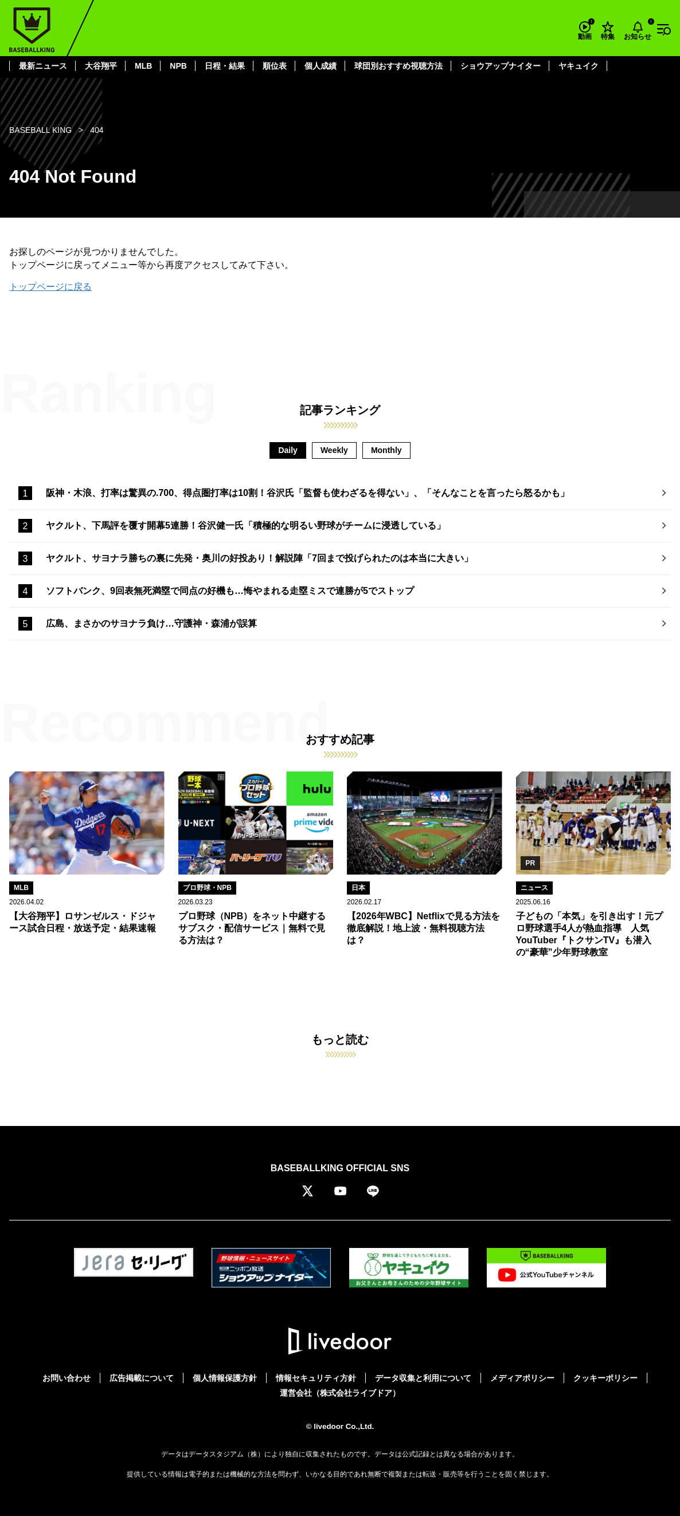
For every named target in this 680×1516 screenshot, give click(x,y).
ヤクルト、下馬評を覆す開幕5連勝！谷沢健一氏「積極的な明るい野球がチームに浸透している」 (245, 525)
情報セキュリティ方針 (316, 1378)
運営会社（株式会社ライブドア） (340, 1392)
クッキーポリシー (605, 1378)
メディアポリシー (522, 1378)
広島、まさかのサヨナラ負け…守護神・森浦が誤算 (151, 623)
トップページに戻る (50, 287)
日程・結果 (225, 65)
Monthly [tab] (386, 450)
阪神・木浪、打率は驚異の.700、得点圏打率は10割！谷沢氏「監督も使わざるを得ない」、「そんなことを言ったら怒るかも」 (307, 493)
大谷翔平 (101, 65)
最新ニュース (43, 65)
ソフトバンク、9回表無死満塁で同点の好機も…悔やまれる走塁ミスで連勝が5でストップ (230, 591)
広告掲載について (142, 1378)
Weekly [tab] (334, 450)
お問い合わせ (66, 1378)
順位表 (275, 65)
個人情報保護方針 (225, 1378)
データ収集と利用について (423, 1378)
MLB (143, 65)
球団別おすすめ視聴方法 (398, 65)
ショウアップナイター (500, 65)
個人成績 (320, 65)
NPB (178, 65)
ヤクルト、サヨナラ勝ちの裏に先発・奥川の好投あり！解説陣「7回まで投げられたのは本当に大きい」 (259, 558)
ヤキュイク (578, 65)
